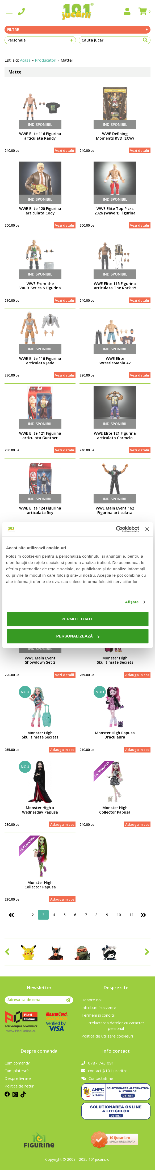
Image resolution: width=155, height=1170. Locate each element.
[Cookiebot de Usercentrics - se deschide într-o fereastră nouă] (116, 529)
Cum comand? (17, 1063)
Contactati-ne (97, 1078)
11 (131, 914)
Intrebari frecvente (98, 1007)
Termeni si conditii (98, 1015)
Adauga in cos (137, 674)
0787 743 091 (97, 1063)
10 (119, 914)
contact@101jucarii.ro (104, 1070)
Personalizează (77, 636)
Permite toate (77, 619)
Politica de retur (19, 1086)
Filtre (77, 29)
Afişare (132, 602)
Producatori (45, 60)
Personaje (40, 40)
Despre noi (91, 999)
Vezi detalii (64, 150)
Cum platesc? (17, 1070)
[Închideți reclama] (147, 529)
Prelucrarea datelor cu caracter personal (115, 1025)
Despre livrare (18, 1078)
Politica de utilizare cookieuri (107, 1036)
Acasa (25, 60)
